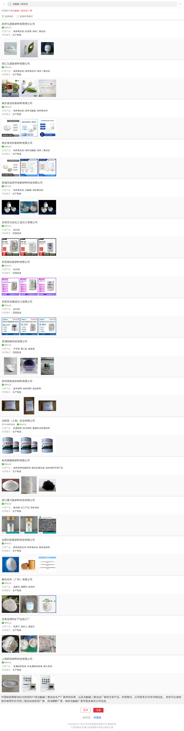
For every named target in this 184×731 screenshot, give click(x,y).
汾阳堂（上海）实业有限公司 (18, 420)
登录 (85, 710)
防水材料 (27, 428)
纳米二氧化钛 (39, 31)
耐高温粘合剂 (19, 547)
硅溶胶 (28, 31)
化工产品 (25, 507)
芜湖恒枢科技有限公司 (14, 341)
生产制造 (17, 35)
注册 (98, 710)
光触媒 (28, 190)
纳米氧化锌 (30, 71)
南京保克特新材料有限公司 (17, 103)
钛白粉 (16, 229)
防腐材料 (17, 428)
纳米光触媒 (30, 110)
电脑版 (97, 717)
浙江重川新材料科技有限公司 (18, 500)
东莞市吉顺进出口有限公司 (17, 301)
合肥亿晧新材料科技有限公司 (18, 539)
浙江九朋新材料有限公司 (16, 63)
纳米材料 (27, 388)
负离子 (16, 626)
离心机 (24, 348)
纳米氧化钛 (38, 190)
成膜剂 (16, 587)
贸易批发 (17, 233)
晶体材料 (37, 388)
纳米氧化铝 (18, 31)
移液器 (31, 348)
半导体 (16, 348)
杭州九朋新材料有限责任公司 (18, 23)
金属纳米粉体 (19, 666)
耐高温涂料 (44, 547)
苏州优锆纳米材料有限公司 (17, 381)
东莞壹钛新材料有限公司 (16, 261)
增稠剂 (24, 587)
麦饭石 (31, 626)
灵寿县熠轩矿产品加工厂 (16, 619)
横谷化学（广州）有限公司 (17, 579)
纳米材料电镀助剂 (22, 468)
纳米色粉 (34, 507)
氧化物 (16, 507)
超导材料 (17, 388)
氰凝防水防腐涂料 (41, 428)
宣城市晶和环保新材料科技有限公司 (22, 182)
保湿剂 (31, 587)
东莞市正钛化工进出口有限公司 (20, 222)
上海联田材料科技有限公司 (17, 658)
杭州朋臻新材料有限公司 (16, 460)
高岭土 (24, 626)
